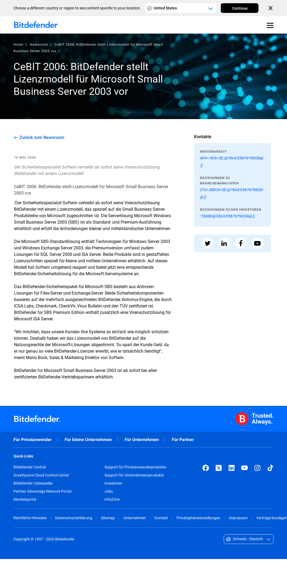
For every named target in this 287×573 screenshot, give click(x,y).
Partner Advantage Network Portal (42, 491)
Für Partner (183, 439)
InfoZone (112, 499)
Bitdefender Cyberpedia (32, 483)
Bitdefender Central (29, 467)
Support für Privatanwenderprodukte (135, 467)
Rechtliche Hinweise (30, 517)
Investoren (113, 483)
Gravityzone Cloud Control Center (41, 475)
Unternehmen (134, 517)
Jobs (108, 491)
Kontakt (161, 517)
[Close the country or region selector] (271, 8)
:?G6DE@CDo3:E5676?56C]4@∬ (227, 216)
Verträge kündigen (271, 517)
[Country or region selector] (180, 8)
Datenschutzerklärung (73, 517)
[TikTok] (270, 468)
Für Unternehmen (142, 439)
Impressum (238, 517)
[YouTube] (244, 468)
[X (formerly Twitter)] (218, 468)
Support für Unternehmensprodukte (134, 475)
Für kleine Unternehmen (88, 439)
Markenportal (24, 499)
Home (18, 44)
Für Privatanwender (32, 439)
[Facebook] (205, 468)
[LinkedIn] (231, 468)
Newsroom (39, 44)
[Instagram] (257, 468)
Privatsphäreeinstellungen (198, 517)
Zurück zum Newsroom (41, 137)
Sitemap (108, 517)
